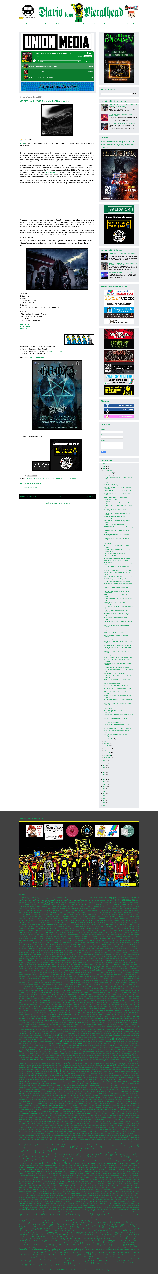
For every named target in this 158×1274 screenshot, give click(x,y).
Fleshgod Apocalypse (73, 1020)
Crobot (81, 968)
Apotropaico (116, 920)
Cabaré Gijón (109, 954)
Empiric (112, 1002)
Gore (65, 1031)
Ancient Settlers (43, 916)
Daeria (64, 972)
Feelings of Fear (94, 1016)
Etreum (22, 1010)
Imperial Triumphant (117, 1053)
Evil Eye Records (91, 1010)
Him (112, 1047)
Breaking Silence (88, 950)
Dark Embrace (66, 974)
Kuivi (105, 1075)
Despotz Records (47, 984)
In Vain (70, 1055)
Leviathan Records (133, 1085)
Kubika (95, 1075)
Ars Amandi (136, 922)
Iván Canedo (42, 1063)
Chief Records (37, 962)
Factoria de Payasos (45, 1014)
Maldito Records (113, 1097)
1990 (49, 898)
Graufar (47, 1033)
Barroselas (63, 934)
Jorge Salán (121, 1065)
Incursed (112, 1055)
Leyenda (21, 1087)
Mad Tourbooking (72, 1095)
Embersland (66, 1002)
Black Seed (77, 942)
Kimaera (71, 1071)
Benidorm (23, 938)
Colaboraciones (119, 964)
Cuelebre (130, 970)
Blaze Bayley (78, 944)
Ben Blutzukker (127, 936)
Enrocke (111, 1004)
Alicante (28, 912)
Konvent (111, 1073)
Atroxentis (136, 926)
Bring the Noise (121, 950)
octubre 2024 (108, 475)
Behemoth (87, 936)
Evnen (26, 1012)
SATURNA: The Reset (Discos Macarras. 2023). (117, 685)
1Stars (54, 898)
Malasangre (91, 1097)
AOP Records (51, 172)
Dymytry (107, 994)
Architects (37, 922)
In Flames (31, 1055)
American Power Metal (107, 914)
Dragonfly (85, 992)
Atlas (97, 926)
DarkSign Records (36, 976)
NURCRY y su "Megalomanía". (112, 683)
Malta (33, 1099)
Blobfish (137, 944)
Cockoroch (101, 964)
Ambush (76, 914)
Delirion (137, 980)
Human (36, 1051)
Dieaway (23, 988)
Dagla (71, 972)
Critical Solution (66, 968)
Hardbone (125, 1039)
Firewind (100, 1018)
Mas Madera (127, 1101)
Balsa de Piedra (85, 932)
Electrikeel (91, 1000)
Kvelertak (122, 1075)
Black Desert (59, 940)
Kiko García (28, 1071)
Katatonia (94, 1069)
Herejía (137, 1045)
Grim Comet (43, 1035)
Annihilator (102, 918)
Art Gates (47, 924)
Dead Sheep (30, 978)
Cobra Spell (84, 964)
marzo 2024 (107, 753)
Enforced (80, 1004)
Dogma (85, 990)
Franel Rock (79, 1022)
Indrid (119, 1055)
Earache (23, 996)
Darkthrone (54, 976)
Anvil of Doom (40, 920)
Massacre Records (30, 1103)
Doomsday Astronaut (125, 990)
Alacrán (89, 910)
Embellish (50, 1002)
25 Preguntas (93, 900)
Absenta (41, 904)
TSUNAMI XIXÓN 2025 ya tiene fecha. (114, 524)
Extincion (118, 1012)
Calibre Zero (42, 956)
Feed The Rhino (67, 1016)
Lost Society (76, 1091)
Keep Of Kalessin (115, 1069)
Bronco (129, 950)
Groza (22, 143)
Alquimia (124, 912)
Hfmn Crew (69, 1047)
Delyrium (34, 982)
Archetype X (29, 922)
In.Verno (84, 1055)
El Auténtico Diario (59, 998)
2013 (104, 784)
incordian (104, 1055)
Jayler (117, 1063)
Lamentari (78, 1079)
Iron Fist (69, 1061)
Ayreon (91, 930)
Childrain (45, 962)
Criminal (30, 968)
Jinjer (34, 1065)
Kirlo (127, 1071)
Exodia (65, 1012)
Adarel (84, 906)
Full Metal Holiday (91, 1024)
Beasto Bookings (68, 936)
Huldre (30, 1051)
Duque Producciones (84, 994)
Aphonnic (91, 920)
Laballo (123, 1077)
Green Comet (116, 1033)
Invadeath (123, 1059)
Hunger (69, 1051)
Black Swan (98, 942)
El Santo (122, 998)
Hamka (27, 1039)
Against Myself (105, 908)
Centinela (125, 958)
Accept (75, 904)
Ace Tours (84, 904)
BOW (51, 950)
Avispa (65, 930)
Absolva (62, 904)
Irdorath (42, 1061)
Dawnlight (114, 976)
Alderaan (108, 910)
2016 (104, 777)
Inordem (130, 1057)
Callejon (65, 956)
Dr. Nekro (67, 992)
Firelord (86, 1018)
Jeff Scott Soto (125, 1063)
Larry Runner (59, 478)
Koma (98, 1073)
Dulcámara (46, 994)
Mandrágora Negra (66, 1099)
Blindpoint (108, 944)
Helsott (132, 1045)
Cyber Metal (37, 972)
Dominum (98, 990)
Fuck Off (59, 1024)
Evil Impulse (109, 1010)
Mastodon (67, 1103)
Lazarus (84, 1081)
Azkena (115, 930)
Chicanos (21, 962)
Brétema (113, 950)
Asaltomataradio (127, 924)
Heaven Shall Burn (48, 1043)
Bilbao (91, 938)
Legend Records (72, 1083)
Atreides (124, 926)
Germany (21, 1029)
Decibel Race (31, 980)
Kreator (40, 1075)
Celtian (88, 958)
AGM (36, 910)
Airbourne (76, 910)
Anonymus (116, 918)
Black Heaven (90, 940)
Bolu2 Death (32, 948)
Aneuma (82, 916)
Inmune (97, 1057)
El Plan (104, 998)
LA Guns (95, 1077)
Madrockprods (108, 1095)
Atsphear (22, 928)
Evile (20, 1012)
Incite (98, 1055)
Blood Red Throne (48, 946)
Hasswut (48, 1041)
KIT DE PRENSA (29, 1073)
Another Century (125, 918)
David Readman (79, 976)
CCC (73, 958)
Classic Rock (23, 964)
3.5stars (118, 900)
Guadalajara (125, 1035)
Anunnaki (27, 920)
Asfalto (22, 926)
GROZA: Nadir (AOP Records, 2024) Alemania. (116, 633)
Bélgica (95, 936)
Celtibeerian (97, 958)
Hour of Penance (115, 1049)
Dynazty (120, 994)
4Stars (41, 902)
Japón (112, 1063)
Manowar (94, 1099)
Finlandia (65, 1018)
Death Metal (86, 979)
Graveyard (91, 1033)
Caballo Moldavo (98, 954)
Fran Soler (63, 1022)
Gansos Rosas (82, 1026)
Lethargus (84, 1085)
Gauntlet (121, 1026)
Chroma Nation (94, 962)
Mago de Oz (30, 1097)
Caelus (129, 954)
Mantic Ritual (102, 1099)
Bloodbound (59, 946)
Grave (52, 1033)
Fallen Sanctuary (109, 1014)
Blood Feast (23, 946)
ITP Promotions (30, 1063)
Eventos (113, 24)
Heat (32, 1043)
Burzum (79, 954)
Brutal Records (60, 952)
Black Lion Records (116, 940)
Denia (79, 982)
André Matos (54, 916)
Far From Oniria (134, 1014)
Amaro (48, 914)
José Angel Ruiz (31, 1067)
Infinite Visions (59, 1057)
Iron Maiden (76, 1061)
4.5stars (29, 478)
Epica (101, 1006)
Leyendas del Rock (45, 1087)
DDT (126, 976)
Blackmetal (129, 942)
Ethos (122, 1008)
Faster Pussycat (30, 1016)
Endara (41, 1004)
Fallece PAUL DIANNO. (110, 556)
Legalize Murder (62, 1083)
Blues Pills (128, 946)
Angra (131, 916)
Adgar (89, 906)
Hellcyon (65, 1045)
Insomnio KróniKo (56, 1059)
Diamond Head (36, 986)
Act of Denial (134, 904)
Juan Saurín (53, 1067)
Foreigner (31, 1022)
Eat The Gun (42, 996)
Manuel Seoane (128, 1099)
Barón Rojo (53, 934)
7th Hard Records (71, 902)
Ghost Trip (69, 1029)
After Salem (88, 908)
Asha (27, 926)
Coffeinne (109, 964)
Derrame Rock (134, 982)
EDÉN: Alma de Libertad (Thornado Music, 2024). (117, 558)
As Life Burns (107, 924)
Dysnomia (128, 994)
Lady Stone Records (56, 1079)
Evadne (35, 1010)
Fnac (117, 1020)
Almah (97, 912)
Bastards (98, 934)
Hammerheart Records (56, 1039)
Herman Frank (43, 1047)
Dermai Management (122, 982)
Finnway (80, 1018)
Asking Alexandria (50, 926)
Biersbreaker (83, 938)
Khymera (21, 1071)
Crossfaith (108, 968)
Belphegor (119, 936)
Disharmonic (126, 988)
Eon (79, 1006)
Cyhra (43, 972)
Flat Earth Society (47, 1020)
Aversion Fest (50, 930)
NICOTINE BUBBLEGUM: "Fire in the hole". (115, 497)
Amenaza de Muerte (86, 914)
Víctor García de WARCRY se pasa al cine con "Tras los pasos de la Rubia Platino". (123, 105)
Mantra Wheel (118, 1099)
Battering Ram (113, 934)
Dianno (45, 986)
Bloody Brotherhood (77, 946)
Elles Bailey (22, 1002)
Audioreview (54, 928)
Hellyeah (126, 1045)
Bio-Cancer (113, 938)
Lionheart (125, 1087)
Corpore (79, 966)
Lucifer (33, 1093)
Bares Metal (44, 934)
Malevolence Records (131, 1097)
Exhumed (58, 1012)
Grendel (26, 1035)
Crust (84, 970)
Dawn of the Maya (104, 976)
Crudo (49, 970)
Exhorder (51, 1012)
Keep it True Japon (104, 1069)
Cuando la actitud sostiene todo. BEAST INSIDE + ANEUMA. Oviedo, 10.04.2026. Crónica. (122, 254)
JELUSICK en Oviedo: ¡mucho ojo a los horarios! (122, 123)
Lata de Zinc (42, 1081)
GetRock (57, 1029)
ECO (64, 996)
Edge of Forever (103, 996)
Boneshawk (115, 948)
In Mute (39, 1055)
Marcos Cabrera (38, 1101)
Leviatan (115, 1085)
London (135, 1089)
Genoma (135, 1026)
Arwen (90, 924)
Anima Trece (27, 918)
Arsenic (33, 924)
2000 (69, 898)
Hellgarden (94, 1045)
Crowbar (124, 968)
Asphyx (59, 926)
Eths (126, 1008)
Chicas (27, 962)
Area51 (58, 922)
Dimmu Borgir (47, 988)
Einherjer (136, 996)
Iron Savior (99, 1061)
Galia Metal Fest (44, 1026)
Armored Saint (126, 922)
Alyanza (41, 914)
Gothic (96, 1031)
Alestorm (125, 910)
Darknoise (27, 976)
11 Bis (25, 898)
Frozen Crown (33, 1024)
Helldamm (72, 1045)
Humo (62, 1051)
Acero (92, 904)
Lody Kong (120, 1089)
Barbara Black (122, 932)
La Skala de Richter (113, 1077)
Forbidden (23, 1022)
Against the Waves (125, 908)
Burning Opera (36, 954)
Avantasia (134, 928)
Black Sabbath (67, 942)
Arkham (118, 922)
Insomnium (66, 1059)
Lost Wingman (101, 1091)
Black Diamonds (80, 940)
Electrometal (100, 1000)
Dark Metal (87, 974)
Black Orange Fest (55, 351)
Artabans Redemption (62, 924)
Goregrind (72, 1031)
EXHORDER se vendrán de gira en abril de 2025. (117, 581)
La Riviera (103, 1077)
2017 (104, 774)
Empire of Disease (102, 1002)
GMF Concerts (34, 1031)
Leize (122, 1083)
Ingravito (84, 1057)
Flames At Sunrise (35, 1020)
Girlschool (128, 1029)
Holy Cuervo (63, 1049)
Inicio (59, 496)
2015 (104, 779)
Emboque (75, 1002)
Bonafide (64, 948)
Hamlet (34, 1039)
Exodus (80, 1012)
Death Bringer (66, 978)
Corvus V (98, 966)
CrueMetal (58, 970)
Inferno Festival (38, 1057)
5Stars (53, 902)
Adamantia (70, 906)
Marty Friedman (111, 1101)
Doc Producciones (46, 990)
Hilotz (106, 1047)
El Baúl (68, 998)
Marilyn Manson (80, 1101)
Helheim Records (48, 1045)
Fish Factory (124, 1018)
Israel (116, 1061)
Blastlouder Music (67, 944)
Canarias (80, 956)
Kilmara (64, 1071)
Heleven (29, 1045)
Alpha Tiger (117, 912)
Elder (29, 1000)
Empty (118, 1002)
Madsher (116, 1095)
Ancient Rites (33, 916)
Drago (79, 992)
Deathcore (106, 978)
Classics (32, 964)
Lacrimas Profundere (133, 1077)
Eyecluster (27, 1014)
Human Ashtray (46, 1051)
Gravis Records (99, 1033)
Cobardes (76, 964)
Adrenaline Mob (97, 906)
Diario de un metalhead (70, 986)
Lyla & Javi (107, 1093)
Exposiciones (100, 1012)
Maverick (74, 1103)
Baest (36, 932)
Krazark (31, 1075)
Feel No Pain (76, 1016)
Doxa (49, 992)
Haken (127, 1037)
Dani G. (129, 972)
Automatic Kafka (91, 928)
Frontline (25, 1024)
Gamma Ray (64, 1026)
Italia (127, 1061)
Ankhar (73, 918)
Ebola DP (49, 996)
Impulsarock (127, 1053)
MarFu (65, 1101)
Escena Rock (126, 1006)
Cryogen (90, 970)
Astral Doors (66, 926)
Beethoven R (78, 936)
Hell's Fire (58, 1045)
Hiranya (123, 1047)
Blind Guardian (100, 944)
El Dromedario (77, 998)
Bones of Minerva (104, 948)
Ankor (87, 918)
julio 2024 (107, 743)
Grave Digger (71, 1033)
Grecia (107, 1033)
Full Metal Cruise (79, 1024)
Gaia (138, 1024)
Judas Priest (77, 1067)
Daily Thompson (94, 972)
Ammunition (119, 914)
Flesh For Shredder (59, 1020)
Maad (133, 1093)
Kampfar (27, 1069)
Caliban (35, 956)
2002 (104, 803)
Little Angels (28, 1089)
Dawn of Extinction (91, 976)
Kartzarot (67, 1069)
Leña (128, 1083)
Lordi (20, 1091)
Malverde (39, 1099)
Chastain (91, 960)
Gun (25, 1037)
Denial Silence (87, 982)
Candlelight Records (100, 956)
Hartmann (41, 1041)
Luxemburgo (87, 1093)
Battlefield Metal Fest (134, 934)
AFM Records (71, 908)
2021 (104, 765)
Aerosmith (62, 908)
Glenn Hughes (23, 1031)
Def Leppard (70, 980)
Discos (86, 24)
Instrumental (76, 1059)
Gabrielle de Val (114, 1024)
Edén (75, 996)
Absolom (55, 904)
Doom (115, 990)
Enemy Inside (72, 1004)
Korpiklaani (124, 1073)
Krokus (78, 1075)
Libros (69, 1087)
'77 (19, 898)
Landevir (99, 1079)
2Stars (107, 900)
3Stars (128, 900)
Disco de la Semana (92, 988)
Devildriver (131, 984)
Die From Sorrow (134, 986)
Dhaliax (28, 986)
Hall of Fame (134, 1037)
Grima (52, 1035)
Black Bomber (23, 940)
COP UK (73, 966)
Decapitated (22, 980)
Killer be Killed (48, 1071)
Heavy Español (62, 1043)
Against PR (114, 908)
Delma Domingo (25, 982)
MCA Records (89, 1103)
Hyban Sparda (91, 1051)
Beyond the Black (65, 938)
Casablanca (28, 958)
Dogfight (78, 990)
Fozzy (56, 1022)
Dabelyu (49, 972)
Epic (95, 1006)
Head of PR (115, 1041)
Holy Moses (73, 1049)
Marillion (71, 1101)
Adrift (20, 908)
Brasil (79, 950)
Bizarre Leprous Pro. (132, 938)
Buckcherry (97, 952)
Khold (131, 1069)
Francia (70, 1022)
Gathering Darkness (112, 1026)
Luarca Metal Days (122, 1091)
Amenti (97, 914)
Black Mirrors (37, 942)
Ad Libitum (53, 906)
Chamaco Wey (48, 960)
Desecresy (38, 984)
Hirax (129, 1047)
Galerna (35, 1026)
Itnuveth (21, 1063)
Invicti (20, 1061)
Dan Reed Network (120, 972)
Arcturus (52, 922)
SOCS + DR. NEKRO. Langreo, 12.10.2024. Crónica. (118, 576)
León (23, 1085)
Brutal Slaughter (71, 952)
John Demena (81, 1065)
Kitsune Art (39, 1073)
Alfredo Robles (133, 910)
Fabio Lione (35, 1014)
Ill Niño (38, 1053)
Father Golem (39, 1016)
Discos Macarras (115, 988)
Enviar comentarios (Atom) (61, 503)
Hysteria (129, 1051)
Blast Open (45, 944)
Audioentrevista (43, 928)
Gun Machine (33, 1037)
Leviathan (123, 1085)
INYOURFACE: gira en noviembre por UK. (115, 579)
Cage (134, 954)
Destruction (78, 984)
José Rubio (42, 1067)
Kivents (51, 1073)
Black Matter (135, 940)
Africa (81, 908)
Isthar (122, 1061)
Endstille (54, 1004)
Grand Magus (124, 1031)
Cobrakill (93, 964)
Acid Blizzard (108, 904)
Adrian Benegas (108, 906)
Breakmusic (97, 950)
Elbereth (22, 1000)
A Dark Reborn (87, 902)
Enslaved (125, 1004)
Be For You (28, 936)
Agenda (24, 24)
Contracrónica (64, 966)
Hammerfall (43, 1039)
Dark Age (21, 974)
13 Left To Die (33, 898)
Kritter (71, 1075)
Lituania (36, 1089)
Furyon (100, 1024)
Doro (28, 992)
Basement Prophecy (73, 934)
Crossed (102, 968)
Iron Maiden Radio (89, 1061)
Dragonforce (94, 992)
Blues (122, 946)
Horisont (95, 1049)
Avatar (29, 930)
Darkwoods (62, 976)
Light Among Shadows (94, 1087)
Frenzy (120, 1022)
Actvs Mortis (35, 906)
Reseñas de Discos (70, 478)
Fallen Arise (100, 1014)
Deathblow (98, 978)
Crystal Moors (112, 970)
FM (113, 1020)
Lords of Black (28, 1091)
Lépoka (50, 1085)
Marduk (58, 1101)
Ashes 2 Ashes (35, 926)
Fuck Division (51, 1024)
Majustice (83, 1097)
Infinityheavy (68, 1057)
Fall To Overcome (90, 1014)
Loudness (110, 1091)
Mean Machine (107, 1103)
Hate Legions (73, 1041)
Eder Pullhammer (92, 996)
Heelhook (22, 1045)
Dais (101, 972)
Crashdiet (137, 966)
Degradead (88, 980)
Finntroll (73, 1018)
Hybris (108, 1051)
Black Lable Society (104, 940)
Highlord (101, 1047)
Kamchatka (135, 1067)
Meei (127, 1103)
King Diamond (91, 1071)
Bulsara (136, 952)
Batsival (105, 934)
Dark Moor (96, 974)
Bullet (117, 952)
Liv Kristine (43, 1089)
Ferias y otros (120, 1016)
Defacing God (80, 980)
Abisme (20, 904)
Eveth (82, 1010)
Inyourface (35, 1061)
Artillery (84, 924)
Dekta (101, 980)
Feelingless (85, 1016)
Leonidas (30, 1085)
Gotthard (103, 1031)
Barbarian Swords (133, 932)
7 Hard (62, 902)
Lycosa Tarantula (97, 1093)
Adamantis (78, 906)
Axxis (80, 930)
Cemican (106, 958)
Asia (42, 926)
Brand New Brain (71, 950)
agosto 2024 (107, 741)
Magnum (130, 1095)
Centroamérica (134, 958)
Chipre (85, 962)
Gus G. (61, 1037)
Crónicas (59, 24)
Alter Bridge (27, 914)
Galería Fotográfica (25, 1026)
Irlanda (47, 1061)
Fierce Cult (47, 1018)
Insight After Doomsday (43, 1059)
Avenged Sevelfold (38, 930)
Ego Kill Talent (128, 996)
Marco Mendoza (25, 1101)
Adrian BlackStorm (120, 906)
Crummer (65, 970)
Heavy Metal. (104, 1043)
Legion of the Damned (92, 1083)
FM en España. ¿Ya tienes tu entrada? (114, 639)
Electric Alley (42, 1000)
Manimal (76, 1099)
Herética (35, 1047)
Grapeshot (31, 1033)
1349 (40, 898)
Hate (54, 1041)
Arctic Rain (45, 922)
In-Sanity (78, 1055)
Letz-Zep (98, 1085)
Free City (101, 1022)
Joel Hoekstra (72, 1065)
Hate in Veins (62, 1041)
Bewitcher (55, 938)
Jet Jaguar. (22, 1065)
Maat (138, 1093)
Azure (128, 930)
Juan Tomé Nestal (64, 1067)
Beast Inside (56, 936)
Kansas (44, 1069)
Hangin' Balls (79, 1039)
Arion (106, 922)
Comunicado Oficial (35, 966)
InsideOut (30, 1059)
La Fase (89, 1077)
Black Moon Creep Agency (51, 942)
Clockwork (67, 964)
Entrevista (22, 1006)
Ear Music (136, 994)
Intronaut (111, 1059)
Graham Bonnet (112, 1031)
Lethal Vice (75, 1085)
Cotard (114, 966)
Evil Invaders (118, 1010)
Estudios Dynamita (69, 1008)
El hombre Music (88, 998)
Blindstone (116, 944)
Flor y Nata (83, 1020)
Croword (43, 970)
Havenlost (100, 1041)
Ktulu (89, 1075)
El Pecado (98, 998)
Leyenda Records (31, 1087)
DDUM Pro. (133, 976)
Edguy (112, 996)
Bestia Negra (33, 938)
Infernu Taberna (49, 1057)
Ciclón (103, 962)
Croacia (74, 968)
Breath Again (105, 950)
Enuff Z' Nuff (72, 1006)
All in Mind (74, 912)
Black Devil (69, 940)
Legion (81, 1083)
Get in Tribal (47, 1029)
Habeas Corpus (87, 1037)
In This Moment (49, 1055)
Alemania (116, 910)
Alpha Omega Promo (107, 912)
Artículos (73, 924)
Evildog (135, 1010)
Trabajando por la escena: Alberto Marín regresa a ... (118, 655)
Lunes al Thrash (70, 1093)
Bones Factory (91, 948)
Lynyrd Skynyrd (116, 1093)
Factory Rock (69, 1014)
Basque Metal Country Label (87, 934)
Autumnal (111, 928)
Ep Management (87, 1006)
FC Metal (47, 1016)
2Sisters (102, 900)
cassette (51, 958)
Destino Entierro (69, 984)
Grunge (108, 1035)
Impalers (86, 1053)
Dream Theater (125, 992)
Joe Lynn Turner (60, 1065)
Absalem (33, 904)
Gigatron (90, 1029)
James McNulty (104, 1063)
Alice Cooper (38, 912)
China (80, 962)
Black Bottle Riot (33, 940)
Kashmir (74, 1069)
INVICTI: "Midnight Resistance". (112, 499)
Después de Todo (58, 984)
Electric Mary (72, 1000)
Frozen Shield (43, 1024)
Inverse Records (133, 1059)
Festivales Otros (32, 1018)
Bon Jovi (57, 948)
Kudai (100, 1075)
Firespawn (93, 1018)
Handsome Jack (69, 1039)
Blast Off (37, 944)
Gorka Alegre (87, 1031)
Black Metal (45, 478)
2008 (104, 796)
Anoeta (109, 918)
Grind (58, 1035)
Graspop (40, 1033)
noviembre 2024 (108, 473)
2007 (104, 798)
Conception (45, 966)
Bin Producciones (101, 938)
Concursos (53, 966)
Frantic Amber (93, 1022)
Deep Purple (41, 980)
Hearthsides (26, 1043)
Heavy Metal (77, 1043)
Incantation (92, 1055)
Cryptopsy (103, 970)
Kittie (45, 1073)
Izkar (66, 1063)
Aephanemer (43, 908)
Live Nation (75, 1089)
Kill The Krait (38, 1071)
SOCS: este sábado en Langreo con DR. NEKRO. (117, 645)
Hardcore (133, 1039)
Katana (88, 1069)
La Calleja (28, 1077)
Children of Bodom (56, 962)
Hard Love (104, 1039)
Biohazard (121, 938)
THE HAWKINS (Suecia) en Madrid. (113, 722)
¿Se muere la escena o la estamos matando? (121, 272)
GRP (87, 1035)
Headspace (130, 1041)
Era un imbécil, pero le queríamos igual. (114, 553)
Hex (63, 1047)
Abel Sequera (123, 902)
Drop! (25, 994)
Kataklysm (81, 1069)
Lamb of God (68, 1079)
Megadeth (133, 1103)
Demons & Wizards (57, 982)
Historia (36, 24)
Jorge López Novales (104, 1065)
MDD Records (98, 1103)
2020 (104, 767)
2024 (104, 468)
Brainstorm (59, 950)
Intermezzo (86, 1059)
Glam (135, 1029)
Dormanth (21, 992)
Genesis (128, 1026)
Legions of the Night (106, 1083)
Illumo (43, 1053)
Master (40, 1103)
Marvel (119, 1101)
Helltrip (119, 1045)
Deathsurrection (127, 978)
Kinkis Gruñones (119, 1071)
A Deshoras (97, 902)
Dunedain (54, 994)
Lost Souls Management (89, 1091)
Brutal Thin (81, 952)
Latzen (61, 1081)
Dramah (108, 992)
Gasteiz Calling (100, 1026)
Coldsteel (129, 964)
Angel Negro (92, 916)
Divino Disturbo (34, 990)
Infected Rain (22, 1057)
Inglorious (76, 1057)
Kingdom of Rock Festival (104, 1071)
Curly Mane (29, 972)
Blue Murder (116, 946)
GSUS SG (117, 1035)
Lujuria (54, 1093)
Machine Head (32, 1095)
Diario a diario (55, 986)
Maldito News (100, 1097)
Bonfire (123, 948)
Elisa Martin (134, 1000)
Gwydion (69, 1037)
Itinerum (134, 1061)
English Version (96, 1004)
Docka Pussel (59, 990)
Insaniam (136, 1057)
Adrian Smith (133, 906)
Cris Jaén (48, 968)
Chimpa (72, 962)
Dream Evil (115, 992)
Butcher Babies (87, 954)
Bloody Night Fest (99, 946)
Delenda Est (124, 980)
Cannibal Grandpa (125, 956)
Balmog (76, 932)
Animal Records (38, 918)
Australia (72, 928)
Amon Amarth (129, 914)
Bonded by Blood (80, 948)
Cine (124, 962)
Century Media (24, 960)
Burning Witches (58, 954)
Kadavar (118, 1067)
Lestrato (65, 1085)
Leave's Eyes (131, 1081)
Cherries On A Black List (122, 960)
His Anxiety (136, 1047)
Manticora (110, 1099)
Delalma (108, 980)
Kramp (25, 1075)
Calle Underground (54, 956)
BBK (21, 936)
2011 (104, 789)
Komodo (105, 1073)
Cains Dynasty (25, 956)
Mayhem (81, 1103)
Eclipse (57, 996)
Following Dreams (134, 1020)
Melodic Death (38, 1105)
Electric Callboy (52, 1000)
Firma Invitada (111, 1018)
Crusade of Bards (75, 970)
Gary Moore (91, 1026)
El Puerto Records (112, 998)
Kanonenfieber (35, 1069)
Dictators (125, 986)
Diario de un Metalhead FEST (90, 986)
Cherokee (109, 960)
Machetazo (23, 1095)
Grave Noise (81, 1033)
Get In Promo (38, 1029)
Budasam (104, 952)
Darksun (45, 976)
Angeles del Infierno (103, 916)
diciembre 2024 (108, 470)
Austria (80, 928)
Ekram (22, 998)
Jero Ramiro (135, 1063)
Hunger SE (75, 1051)
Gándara (73, 1026)
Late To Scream (53, 1081)
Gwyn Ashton (77, 1037)
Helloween (110, 1045)
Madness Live (90, 1095)
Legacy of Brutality (31, 1083)
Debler (136, 978)
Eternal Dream (83, 1008)
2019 (104, 770)
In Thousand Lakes (60, 1055)
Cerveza (37, 960)
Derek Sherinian (104, 982)
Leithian (116, 1083)
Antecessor (134, 918)
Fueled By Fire (68, 1024)
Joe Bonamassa (49, 1065)
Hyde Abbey (115, 1051)
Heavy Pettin (113, 1043)
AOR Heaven (66, 920)
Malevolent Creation (24, 1099)
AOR (58, 920)
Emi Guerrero (89, 1002)
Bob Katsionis (22, 948)
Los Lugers (57, 1091)
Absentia (47, 904)
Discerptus (81, 988)
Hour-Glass (125, 1049)
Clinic (60, 964)
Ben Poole (136, 936)
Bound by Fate (44, 950)
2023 (104, 760)
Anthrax (21, 920)
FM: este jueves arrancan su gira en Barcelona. (116, 560)
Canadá (71, 956)
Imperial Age (94, 1053)
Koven (130, 1073)
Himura (117, 1047)
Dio (74, 988)
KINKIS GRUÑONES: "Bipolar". (112, 485)
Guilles (20, 1037)
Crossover (116, 968)
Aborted (26, 904)
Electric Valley (82, 1000)
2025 (104, 466)
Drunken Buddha (34, 994)
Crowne (29, 970)
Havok (107, 1041)
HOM (80, 1049)
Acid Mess (116, 904)
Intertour (104, 1059)
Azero (103, 930)
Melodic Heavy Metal (55, 1105)
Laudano (67, 1081)
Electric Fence (63, 1000)
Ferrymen (128, 1016)
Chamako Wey (60, 960)
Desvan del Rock (89, 984)
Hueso (21, 1051)
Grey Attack (34, 1035)
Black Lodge (127, 940)
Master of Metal (49, 1103)
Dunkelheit (63, 994)
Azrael (121, 930)
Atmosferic (103, 926)
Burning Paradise (47, 954)
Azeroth (109, 930)
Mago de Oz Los (41, 1097)
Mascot (21, 1103)
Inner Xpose (104, 1057)
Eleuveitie (125, 1000)
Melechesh (28, 1105)
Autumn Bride (103, 928)
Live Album (51, 1089)
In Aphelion (135, 1053)
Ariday (101, 922)
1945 (45, 898)
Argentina (80, 922)
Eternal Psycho (112, 1008)
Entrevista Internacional (58, 1006)
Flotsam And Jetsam (94, 1020)
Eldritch (35, 1000)
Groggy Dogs (67, 1035)
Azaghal (97, 930)
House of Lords (134, 1049)
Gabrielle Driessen (124, 1024)
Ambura (70, 914)
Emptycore (124, 1002)
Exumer (131, 1012)
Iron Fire (62, 1061)
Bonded (71, 948)
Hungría (83, 1051)
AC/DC (69, 904)
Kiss (132, 1071)
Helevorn (37, 1045)
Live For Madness (64, 1089)
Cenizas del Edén (115, 958)
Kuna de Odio (114, 1075)
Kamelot (21, 1069)
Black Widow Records (108, 942)
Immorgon (55, 1053)
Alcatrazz (101, 910)
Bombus (50, 948)
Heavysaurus (122, 1043)
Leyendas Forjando (59, 1087)
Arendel (66, 922)
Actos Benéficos (24, 906)
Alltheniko (90, 912)
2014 (104, 782)
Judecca (87, 1067)
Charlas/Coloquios (81, 960)
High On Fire (79, 1047)
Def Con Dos (60, 980)
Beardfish (48, 936)
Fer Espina (112, 1016)
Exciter (31, 1012)
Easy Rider (32, 996)
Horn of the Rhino (103, 1049)
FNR (123, 1020)
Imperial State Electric (104, 1053)
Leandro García (99, 1081)
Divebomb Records (23, 990)
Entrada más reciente (28, 496)
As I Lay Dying (97, 924)
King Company (80, 1071)
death (37, 978)
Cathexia (66, 958)
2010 (104, 791)
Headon (123, 1041)
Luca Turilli (27, 1093)
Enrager (105, 1004)
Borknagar (26, 950)
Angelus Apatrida (118, 916)
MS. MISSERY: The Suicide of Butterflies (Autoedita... (118, 491)
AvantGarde (22, 930)
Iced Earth (136, 1051)
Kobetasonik (92, 1073)
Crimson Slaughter (39, 968)
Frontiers (136, 1022)
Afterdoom (96, 908)
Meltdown (68, 1105)
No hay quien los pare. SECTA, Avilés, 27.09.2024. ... (118, 728)
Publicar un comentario (30, 487)
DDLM (121, 976)
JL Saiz (41, 1065)
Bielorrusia (75, 938)
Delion (130, 980)
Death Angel (57, 978)
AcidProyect (125, 904)
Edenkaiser (83, 996)
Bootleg (129, 948)
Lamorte (85, 1079)
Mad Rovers (59, 1095)
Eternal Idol (102, 1008)
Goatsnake (45, 1031)
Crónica (89, 968)
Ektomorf (28, 998)
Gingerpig (107, 1029)
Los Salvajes (67, 1091)
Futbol (105, 1024)
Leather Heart (121, 1081)
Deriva (112, 982)
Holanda (54, 1049)
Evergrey (68, 1010)
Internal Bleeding (95, 1059)
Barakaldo (111, 932)
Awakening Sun (73, 930)
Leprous (58, 1085)
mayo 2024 (107, 748)
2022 (104, 763)
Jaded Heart (83, 1063)
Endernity (47, 1004)
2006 (104, 800)
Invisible (27, 1061)
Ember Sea (58, 1002)
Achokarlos (99, 904)
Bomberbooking (42, 948)
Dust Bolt (100, 994)
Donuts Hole (106, 990)
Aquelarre (124, 920)
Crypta (97, 970)
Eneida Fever (62, 1004)
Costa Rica (107, 966)
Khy (137, 1069)
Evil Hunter (100, 1010)
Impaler (80, 1053)
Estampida (51, 1008)
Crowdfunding (133, 968)
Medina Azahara (118, 1103)
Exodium (73, 1012)
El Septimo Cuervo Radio (133, 998)
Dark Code (28, 974)
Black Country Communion (47, 940)
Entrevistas (73, 24)
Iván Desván (51, 1063)
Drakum (101, 992)
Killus (56, 1071)
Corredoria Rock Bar (89, 966)
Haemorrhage (110, 1037)
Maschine (135, 1101)
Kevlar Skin (125, 1069)
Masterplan (58, 1103)
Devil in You (102, 984)
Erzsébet (117, 1006)
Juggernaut (94, 1067)
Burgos (27, 954)
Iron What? (109, 1061)
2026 (104, 464)
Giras (115, 1029)
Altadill (131, 912)
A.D (116, 902)
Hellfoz (87, 1045)
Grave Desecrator (61, 1033)
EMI (81, 1002)
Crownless (36, 970)
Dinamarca (56, 988)
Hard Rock (113, 1039)
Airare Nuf (68, 910)
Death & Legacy (46, 978)
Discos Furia (104, 988)
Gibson (84, 1029)
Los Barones (47, 1091)
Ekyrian (35, 998)
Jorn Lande (131, 1065)
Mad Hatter (42, 1095)
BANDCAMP (25, 327)
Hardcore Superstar (24, 1041)
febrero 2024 (107, 755)
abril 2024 (107, 750)
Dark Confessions (39, 974)
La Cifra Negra (60, 1077)
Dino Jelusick (66, 988)
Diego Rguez (33, 989)
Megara (21, 1105)
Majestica (76, 1097)
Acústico (44, 906)
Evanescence (42, 1010)
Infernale (29, 1057)
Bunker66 (21, 954)
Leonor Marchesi (41, 1085)
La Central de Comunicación (43, 1077)
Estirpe (59, 1008)
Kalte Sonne (126, 1067)
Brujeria (27, 952)
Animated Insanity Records (52, 918)
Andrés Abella (65, 916)
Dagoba (77, 972)
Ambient (62, 914)
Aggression (29, 910)
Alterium (35, 914)
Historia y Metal (33, 1049)
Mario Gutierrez (99, 1101)
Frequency (128, 1022)
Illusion (49, 1053)
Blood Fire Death (33, 946)
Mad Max (49, 1095)
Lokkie (127, 1089)
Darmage (69, 976)
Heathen (38, 1043)
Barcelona (22, 934)
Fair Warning (80, 1014)
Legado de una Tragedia (48, 1083)
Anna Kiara (94, 918)
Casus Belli (58, 958)
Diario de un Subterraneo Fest (111, 986)
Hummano (55, 1051)
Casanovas (37, 958)
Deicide (95, 980)
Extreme (125, 1012)
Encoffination (22, 1004)
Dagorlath (85, 972)
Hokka (48, 1049)
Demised (40, 982)
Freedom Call (111, 1022)
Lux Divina (79, 1093)
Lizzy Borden (112, 1089)
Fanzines (125, 1014)
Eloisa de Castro (32, 1002)
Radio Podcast (128, 24)
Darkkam (21, 976)
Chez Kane (135, 960)
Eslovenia (34, 1008)
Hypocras (123, 1051)
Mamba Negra (56, 1099)
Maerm (124, 1095)
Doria (134, 990)
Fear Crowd (56, 1016)
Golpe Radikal (58, 1031)
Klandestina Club (71, 1073)
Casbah (45, 958)
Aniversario (64, 918)
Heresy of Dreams (25, 1047)
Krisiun (66, 1075)
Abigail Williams (134, 902)
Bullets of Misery (126, 952)
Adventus (33, 908)
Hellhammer (102, 1045)
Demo (47, 982)
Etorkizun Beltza (134, 1008)
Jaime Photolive (93, 1063)
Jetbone (29, 1065)
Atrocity (130, 926)
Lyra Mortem (125, 1093)
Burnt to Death (70, 954)
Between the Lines (45, 938)
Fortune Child (39, 1022)
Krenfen (47, 1075)
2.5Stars (61, 898)
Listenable (133, 1087)
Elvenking (42, 1002)
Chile (65, 962)
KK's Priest (62, 1073)
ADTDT (26, 908)
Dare (135, 972)
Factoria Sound (57, 1014)
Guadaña (134, 1035)
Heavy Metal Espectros (93, 1043)
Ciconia (109, 962)
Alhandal (21, 912)
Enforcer (87, 1004)
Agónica (53, 910)
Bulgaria (112, 952)
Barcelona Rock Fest (33, 934)
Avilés (58, 930)
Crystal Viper (122, 970)
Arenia (72, 922)
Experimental (88, 1012)
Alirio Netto (66, 912)
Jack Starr (75, 1063)
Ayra (86, 930)
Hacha (95, 1037)
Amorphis (25, 916)
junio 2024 (107, 746)
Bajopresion (58, 932)
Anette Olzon (74, 916)
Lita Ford (21, 1089)
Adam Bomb (61, 906)
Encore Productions (32, 1004)
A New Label (107, 902)
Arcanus (131, 920)
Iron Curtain (54, 1061)
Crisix (55, 968)
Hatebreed (82, 1041)
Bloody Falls (89, 946)
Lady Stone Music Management (38, 1079)
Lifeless (84, 1087)
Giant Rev (77, 1029)
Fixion (25, 1020)
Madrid (98, 1095)
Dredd (135, 992)
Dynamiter (113, 994)
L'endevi (129, 1075)
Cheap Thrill (99, 960)
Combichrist (24, 966)
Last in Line (34, 1081)
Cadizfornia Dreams (120, 954)
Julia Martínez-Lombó (105, 1067)
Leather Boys (109, 1081)
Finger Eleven (56, 1018)
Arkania (112, 922)
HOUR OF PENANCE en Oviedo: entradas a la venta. (118, 657)
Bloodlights (67, 946)
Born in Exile (35, 950)
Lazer (90, 1081)
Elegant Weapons (110, 1000)
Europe (28, 1010)
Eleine (119, 1000)
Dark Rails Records (106, 974)
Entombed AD (133, 1004)
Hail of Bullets (119, 1037)
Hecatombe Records (133, 1043)
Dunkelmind (71, 994)
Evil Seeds (128, 1010)
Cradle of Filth (122, 966)
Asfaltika (137, 924)
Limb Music (106, 1087)
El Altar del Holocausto (45, 998)
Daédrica (56, 972)
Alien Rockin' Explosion (52, 912)
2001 (104, 805)
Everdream (61, 1010)
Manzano (136, 1099)
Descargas (22, 984)
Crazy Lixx (23, 968)
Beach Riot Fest (38, 936)
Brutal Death (49, 952)
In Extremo (22, 1055)
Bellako (111, 936)
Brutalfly (89, 952)
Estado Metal (42, 1008)
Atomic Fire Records (114, 926)
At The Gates (89, 926)
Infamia (135, 1055)
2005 (78, 898)
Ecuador (70, 996)
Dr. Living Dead (57, 992)
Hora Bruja (87, 1049)
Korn (117, 1073)
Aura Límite (64, 928)
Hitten (42, 1049)
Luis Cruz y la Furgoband (43, 1093)
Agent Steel (21, 910)
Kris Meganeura (56, 1075)
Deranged (95, 982)
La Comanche (70, 1077)
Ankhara (79, 918)
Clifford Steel (54, 964)
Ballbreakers (67, 932)
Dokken (91, 990)
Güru (54, 1037)
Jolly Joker (90, 1065)
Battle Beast (122, 934)
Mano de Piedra (84, 1099)
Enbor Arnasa (133, 1002)
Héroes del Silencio (55, 1047)
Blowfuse (108, 946)
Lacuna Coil (23, 1079)
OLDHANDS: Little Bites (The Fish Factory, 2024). (117, 667)
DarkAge (127, 974)
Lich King (77, 1087)
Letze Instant (107, 1085)
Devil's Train (121, 984)
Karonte (60, 1069)
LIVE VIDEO (94, 1089)
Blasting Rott (56, 944)
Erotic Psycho (109, 1006)
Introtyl (117, 1059)
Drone (20, 994)
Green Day (127, 1033)
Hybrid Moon (101, 1051)
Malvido (47, 1099)
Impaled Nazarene (72, 1053)
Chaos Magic (70, 960)
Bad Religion (29, 932)
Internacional (99, 24)
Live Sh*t (85, 1089)
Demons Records (69, 982)
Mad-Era (81, 1095)
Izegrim (60, 1063)
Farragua (21, 1016)
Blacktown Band (27, 944)
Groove (74, 1035)
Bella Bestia (103, 936)
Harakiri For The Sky (92, 1039)
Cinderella (118, 962)
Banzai (103, 932)
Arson (39, 924)
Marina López (89, 1101)
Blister (123, 944)
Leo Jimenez (135, 1083)
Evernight (76, 1010)
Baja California (46, 932)
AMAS (55, 914)
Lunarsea (62, 1093)
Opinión (47, 24)
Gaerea (133, 1024)
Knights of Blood (82, 1073)
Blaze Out (89, 944)
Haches (101, 1037)
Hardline (34, 1041)
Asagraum (118, 924)
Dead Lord (21, 978)
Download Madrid (39, 992)
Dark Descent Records (53, 974)
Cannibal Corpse (113, 956)
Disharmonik (134, 988)
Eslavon (27, 1008)
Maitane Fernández (64, 1097)
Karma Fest (51, 1069)
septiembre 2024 (109, 739)
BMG (135, 946)
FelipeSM (104, 1016)
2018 (104, 772)
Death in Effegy (76, 978)
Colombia (136, 964)
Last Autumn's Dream (129, 1079)
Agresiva (60, 910)
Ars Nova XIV (25, 924)
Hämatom (21, 1039)
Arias (95, 922)
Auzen (117, 928)
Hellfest (79, 1045)
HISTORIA (24, 1049)
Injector (90, 1057)
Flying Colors (106, 1020)
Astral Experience (78, 926)
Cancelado (89, 956)
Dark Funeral (78, 974)
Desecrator (30, 984)
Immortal (62, 1053)
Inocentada (122, 1057)
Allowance (82, 912)
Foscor (47, 1022)
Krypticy (84, 1075)
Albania (95, 910)
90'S (79, 902)
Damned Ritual (109, 972)
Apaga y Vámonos (78, 920)
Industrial (127, 1055)
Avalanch (125, 928)
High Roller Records (90, 1047)
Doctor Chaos (70, 990)
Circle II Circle (133, 962)
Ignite (31, 1053)
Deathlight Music (116, 978)
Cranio (130, 966)
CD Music (80, 958)
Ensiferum (117, 1004)
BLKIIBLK (130, 944)
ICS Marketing (24, 1053)
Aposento (108, 920)
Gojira (51, 1031)
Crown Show (22, 970)
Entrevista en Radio (38, 1006)
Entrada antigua (89, 496)
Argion (88, 922)
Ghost (63, 1029)
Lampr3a (91, 1079)
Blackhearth (119, 942)
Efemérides (119, 996)
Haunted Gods (91, 1041)
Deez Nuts (52, 980)
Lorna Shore (37, 1091)
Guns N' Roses (45, 1037)
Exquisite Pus (111, 1012)
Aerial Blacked (52, 908)
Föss (52, 1022)
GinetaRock (99, 1029)
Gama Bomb (55, 1026)
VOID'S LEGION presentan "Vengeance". (115, 673)
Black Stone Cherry (87, 942)
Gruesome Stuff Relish (96, 1035)
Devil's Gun (113, 984)
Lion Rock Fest (115, 1087)
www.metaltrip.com (36, 357)
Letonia (92, 1085)
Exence (37, 1012)
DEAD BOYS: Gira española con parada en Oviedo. (118, 570)
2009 (104, 793)
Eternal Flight (93, 1008)
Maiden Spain (52, 1097)
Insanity (22, 1059)
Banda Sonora (95, 932)
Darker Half (134, 974)
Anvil (33, 920)
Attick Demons (31, 928)
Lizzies (104, 1089)
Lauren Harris (75, 1081)
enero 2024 (107, 757)
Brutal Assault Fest (38, 952)
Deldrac (116, 980)
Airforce (83, 910)
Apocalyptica (100, 920)
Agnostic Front (44, 910)
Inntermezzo (112, 1057)
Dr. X (73, 992)
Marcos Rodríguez (49, 1101)
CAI (139, 954)
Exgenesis (44, 1012)
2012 (104, 786)
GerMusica (29, 1029)
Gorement (79, 1031)
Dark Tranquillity (117, 974)
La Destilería (81, 1077)
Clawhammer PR (42, 964)
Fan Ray (117, 1014)
